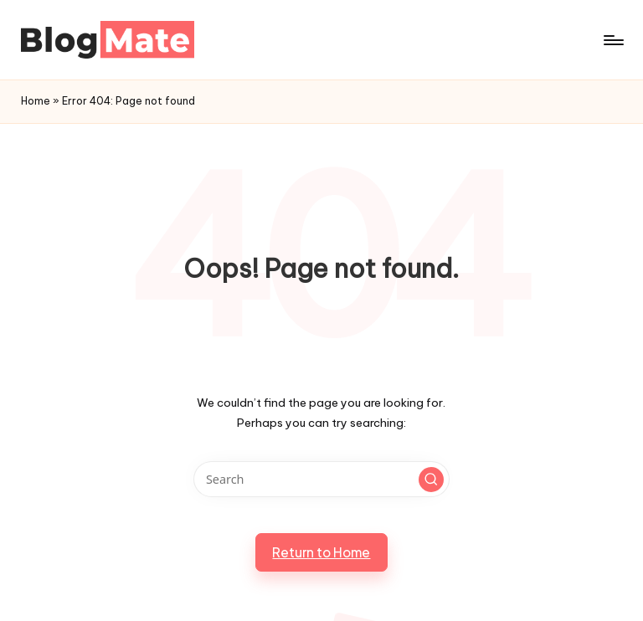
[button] (431, 479)
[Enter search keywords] (321, 479)
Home (35, 101)
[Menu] (612, 40)
